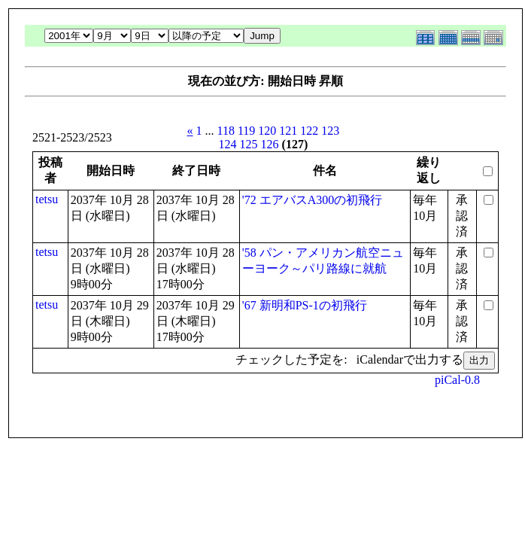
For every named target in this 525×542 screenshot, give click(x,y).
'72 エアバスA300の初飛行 (312, 199)
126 (270, 144)
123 (330, 130)
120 (267, 130)
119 (246, 130)
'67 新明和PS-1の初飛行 (304, 305)
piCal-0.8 (457, 379)
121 (288, 130)
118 (226, 130)
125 (249, 144)
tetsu (46, 199)
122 (309, 130)
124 (228, 144)
